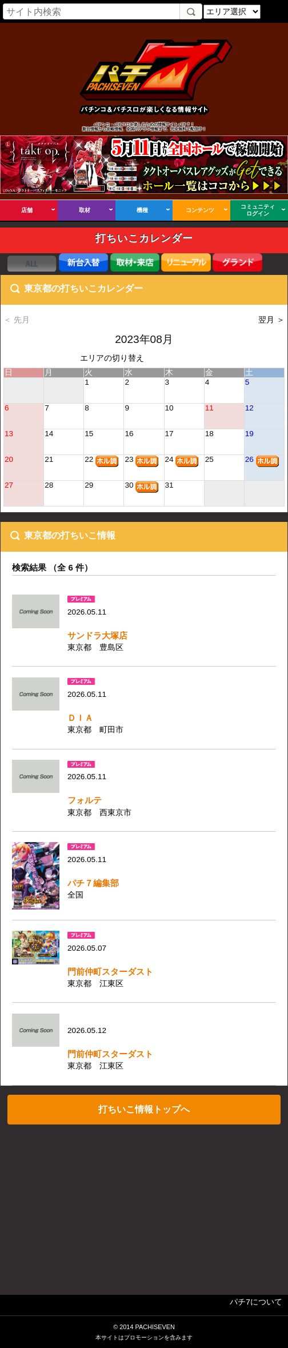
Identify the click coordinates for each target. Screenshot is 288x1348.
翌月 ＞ (271, 320)
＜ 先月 (16, 320)
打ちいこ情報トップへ (144, 1109)
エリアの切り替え (112, 358)
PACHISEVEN (154, 1326)
